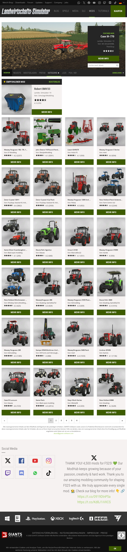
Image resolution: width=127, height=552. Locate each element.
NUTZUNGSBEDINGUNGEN (72, 533)
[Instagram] (99, 2)
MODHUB (7, 73)
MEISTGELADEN (30, 73)
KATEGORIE (52, 73)
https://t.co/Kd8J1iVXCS (94, 502)
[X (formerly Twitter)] (84, 2)
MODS (92, 11)
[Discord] (110, 2)
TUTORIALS (103, 11)
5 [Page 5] (71, 420)
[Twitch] (104, 2)
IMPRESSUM (92, 533)
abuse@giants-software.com (63, 433)
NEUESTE (17, 73)
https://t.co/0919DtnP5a (94, 497)
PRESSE (104, 533)
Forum (30, 2)
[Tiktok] (115, 2)
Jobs (66, 2)
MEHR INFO (103, 58)
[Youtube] (94, 2)
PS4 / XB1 (73, 73)
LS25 (64, 73)
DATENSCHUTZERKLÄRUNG (45, 533)
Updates (39, 2)
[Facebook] (89, 2)
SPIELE (65, 11)
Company (58, 2)
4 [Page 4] (66, 420)
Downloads (20, 2)
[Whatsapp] (79, 2)
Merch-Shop (8, 2)
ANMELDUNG (117, 73)
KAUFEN (118, 11)
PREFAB (42, 73)
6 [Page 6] (76, 420)
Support (48, 2)
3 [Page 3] (61, 420)
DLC (84, 11)
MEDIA (75, 11)
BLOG (56, 11)
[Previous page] (122, 420)
